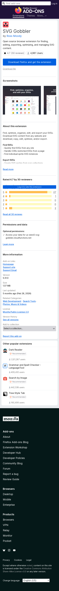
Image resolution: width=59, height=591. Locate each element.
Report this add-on (12, 336)
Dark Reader (15, 349)
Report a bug (10, 473)
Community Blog (13, 463)
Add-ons (8, 431)
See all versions (11, 319)
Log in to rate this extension (29, 187)
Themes (31, 15)
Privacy (6, 560)
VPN (5, 524)
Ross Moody (14, 35)
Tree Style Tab (17, 393)
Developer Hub (12, 452)
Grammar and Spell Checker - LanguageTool (25, 366)
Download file (9, 69)
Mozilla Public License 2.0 (16, 312)
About (6, 436)
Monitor (7, 535)
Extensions (18, 15)
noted (29, 565)
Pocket (7, 540)
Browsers (8, 519)
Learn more (8, 244)
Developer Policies (14, 458)
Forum (6, 468)
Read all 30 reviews (12, 214)
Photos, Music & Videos (15, 304)
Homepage (8, 264)
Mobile (7, 499)
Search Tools (29, 301)
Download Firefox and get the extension (29, 62)
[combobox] (26, 3)
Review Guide (11, 479)
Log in (54, 3)
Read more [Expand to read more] (8, 169)
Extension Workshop (15, 447)
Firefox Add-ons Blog (15, 442)
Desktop (8, 494)
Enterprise (9, 504)
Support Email (10, 270)
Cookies (18, 560)
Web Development (12, 301)
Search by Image (18, 378)
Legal (28, 560)
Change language (11, 580)
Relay (6, 530)
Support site (9, 267)
